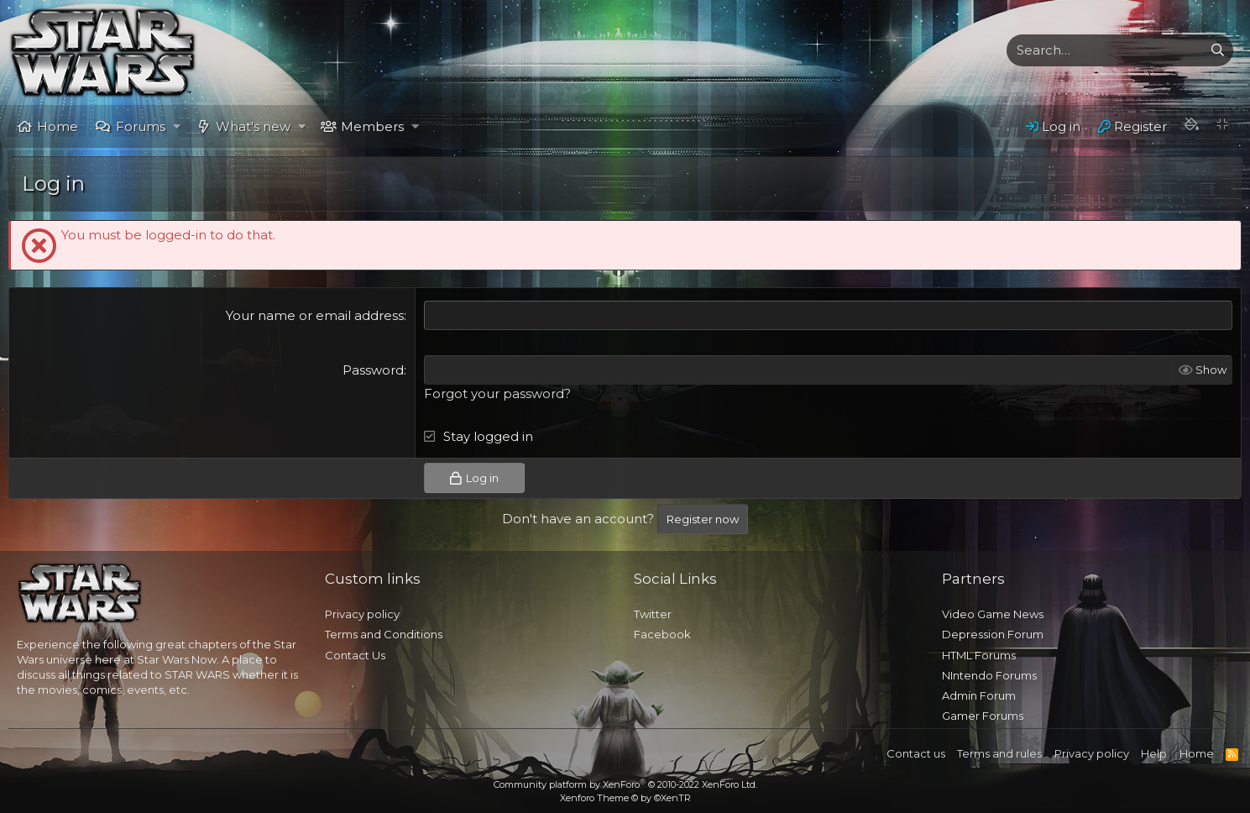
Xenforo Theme (625, 798)
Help (1154, 753)
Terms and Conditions (383, 634)
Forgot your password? (497, 393)
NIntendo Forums (989, 675)
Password (373, 370)
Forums (140, 126)
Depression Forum (992, 634)
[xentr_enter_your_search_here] (1104, 50)
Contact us (916, 753)
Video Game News (992, 614)
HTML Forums (979, 655)
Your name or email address (315, 315)
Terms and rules (999, 753)
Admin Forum (979, 695)
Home (57, 126)
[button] (176, 126)
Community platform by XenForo (625, 784)
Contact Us (355, 655)
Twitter (653, 614)
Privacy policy (362, 614)
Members (372, 126)
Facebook (662, 634)
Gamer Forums (982, 715)
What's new (253, 126)
